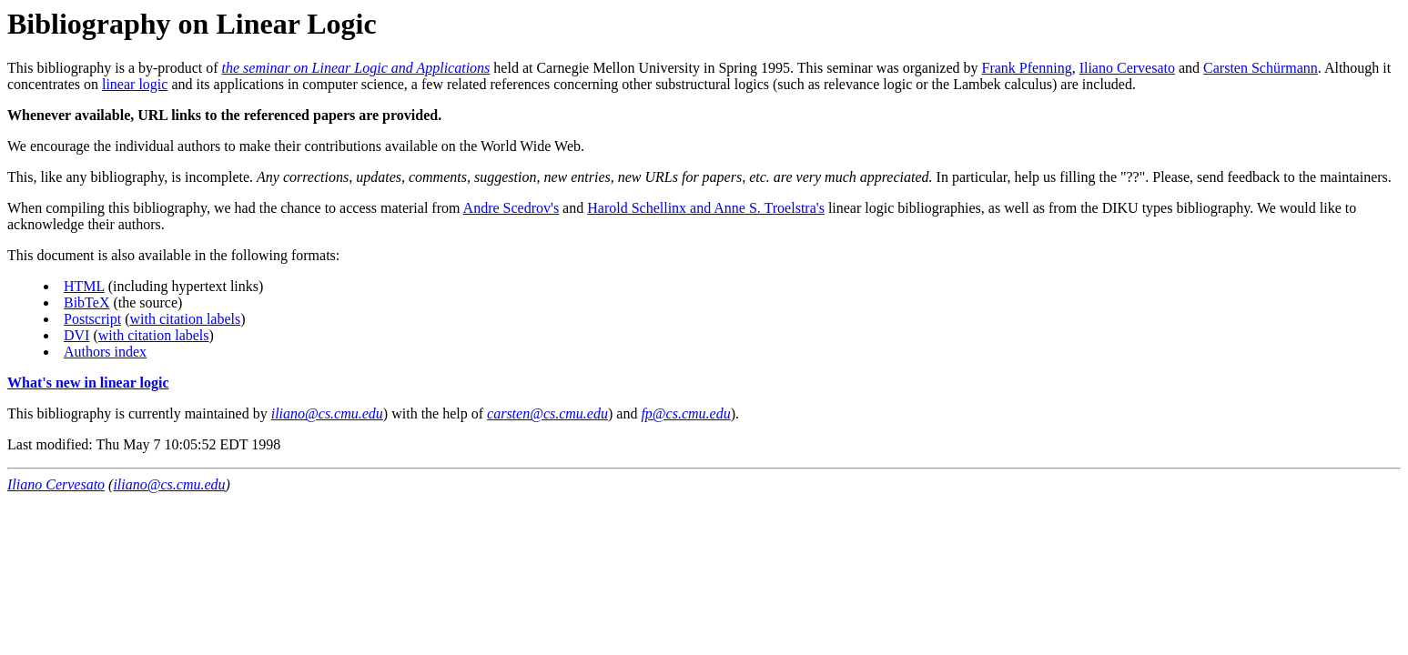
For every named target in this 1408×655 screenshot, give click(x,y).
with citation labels (184, 319)
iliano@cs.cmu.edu (169, 484)
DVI (76, 335)
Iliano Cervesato (1127, 68)
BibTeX (86, 302)
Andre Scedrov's (511, 208)
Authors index (105, 351)
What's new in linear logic (88, 382)
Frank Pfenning (1027, 68)
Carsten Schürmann (1260, 68)
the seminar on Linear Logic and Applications (356, 68)
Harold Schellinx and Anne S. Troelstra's (706, 208)
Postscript (92, 319)
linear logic (134, 84)
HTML (84, 286)
